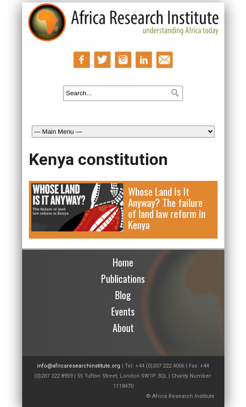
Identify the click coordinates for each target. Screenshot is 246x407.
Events (123, 311)
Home (123, 262)
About (123, 327)
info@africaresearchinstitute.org (78, 366)
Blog (123, 295)
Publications (123, 278)
